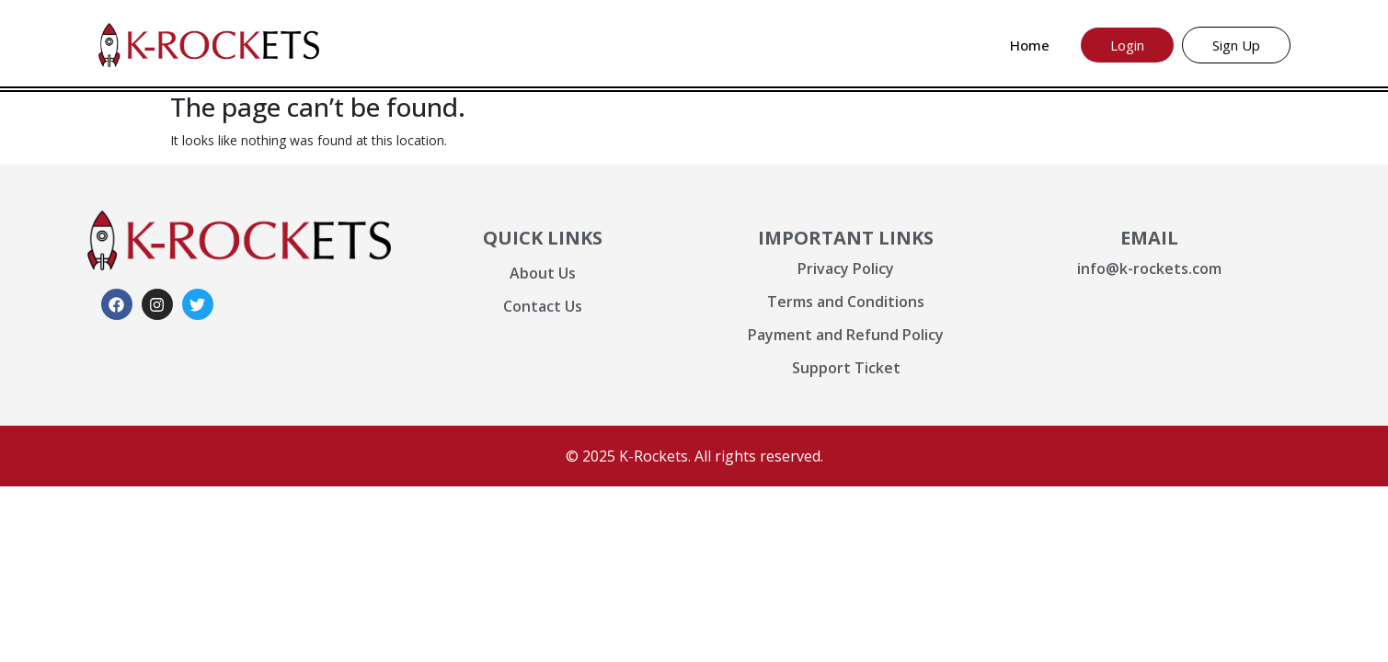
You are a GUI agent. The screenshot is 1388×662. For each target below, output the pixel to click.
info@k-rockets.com (1149, 268)
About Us (543, 273)
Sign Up (1236, 45)
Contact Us (542, 306)
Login (1127, 45)
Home (1030, 45)
